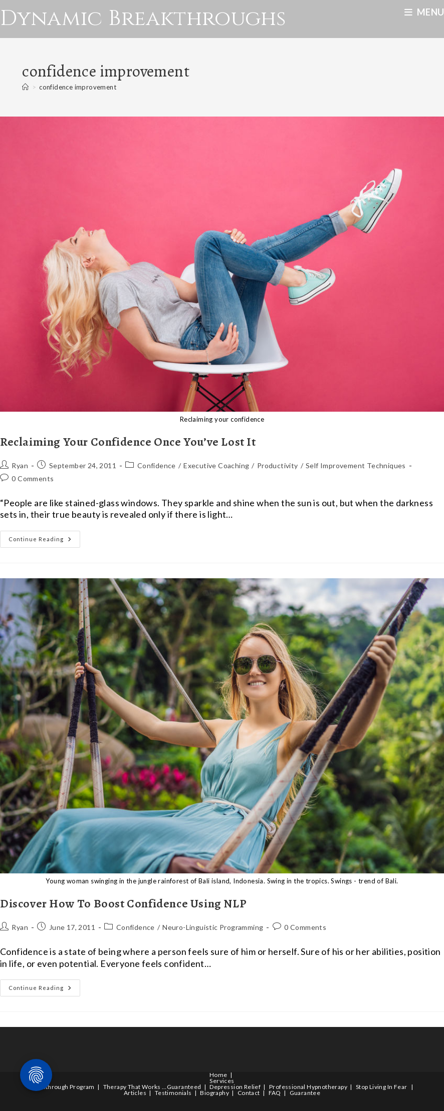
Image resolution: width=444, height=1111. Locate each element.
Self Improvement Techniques (356, 465)
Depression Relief (235, 1086)
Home (218, 1074)
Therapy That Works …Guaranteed (152, 1086)
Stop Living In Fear (381, 1086)
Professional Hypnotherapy (308, 1086)
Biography (214, 1092)
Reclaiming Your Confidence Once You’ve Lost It (128, 442)
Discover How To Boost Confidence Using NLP (123, 903)
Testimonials (173, 1092)
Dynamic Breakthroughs (143, 19)
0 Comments (33, 478)
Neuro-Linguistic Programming (212, 927)
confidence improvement (77, 87)
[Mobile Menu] (424, 12)
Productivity (277, 465)
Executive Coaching (216, 465)
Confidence (156, 465)
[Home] (25, 87)
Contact (249, 1092)
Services (221, 1080)
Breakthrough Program (62, 1086)
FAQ (275, 1092)
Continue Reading (44, 541)
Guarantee (305, 1092)
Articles (135, 1092)
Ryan (20, 465)
